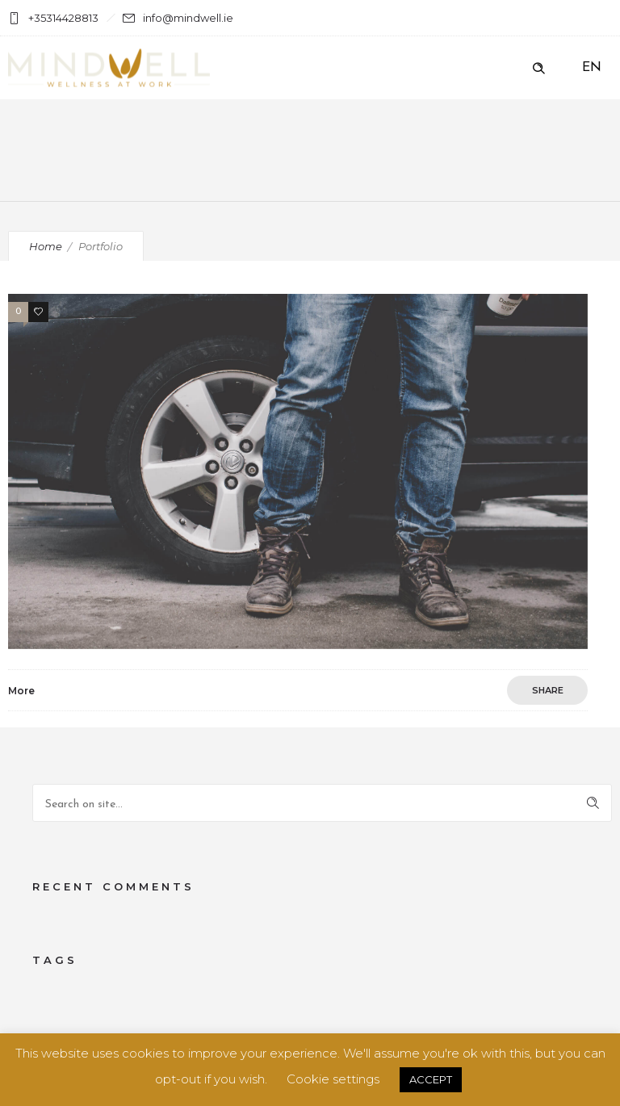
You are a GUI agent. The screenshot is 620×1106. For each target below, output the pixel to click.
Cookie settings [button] (333, 1079)
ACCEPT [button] (430, 1079)
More (21, 691)
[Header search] (538, 68)
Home (45, 246)
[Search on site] (322, 803)
